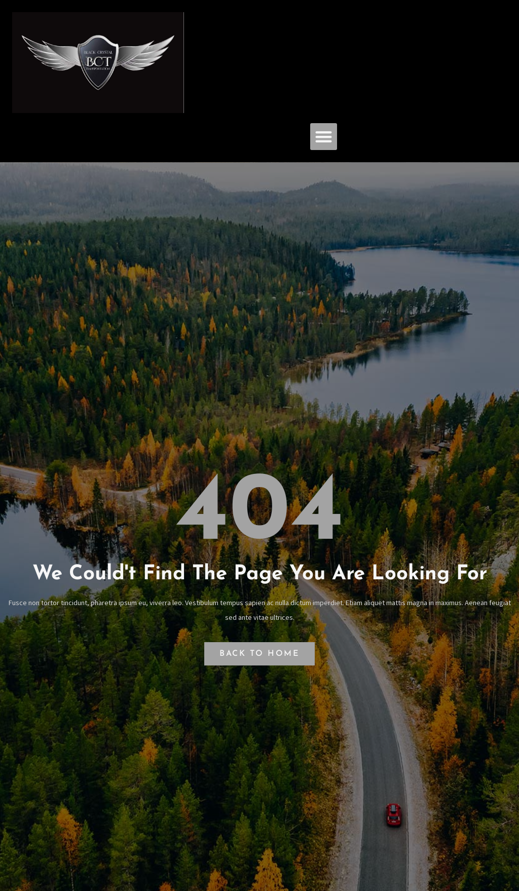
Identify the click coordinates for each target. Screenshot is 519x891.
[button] (323, 136)
